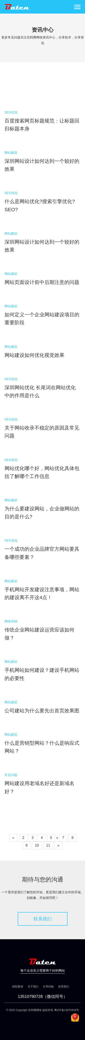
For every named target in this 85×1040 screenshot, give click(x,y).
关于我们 (33, 986)
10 (37, 845)
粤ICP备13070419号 (66, 1010)
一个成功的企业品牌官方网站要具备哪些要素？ (42, 553)
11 (48, 845)
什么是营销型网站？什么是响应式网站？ (42, 747)
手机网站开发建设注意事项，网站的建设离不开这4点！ (42, 593)
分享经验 (48, 986)
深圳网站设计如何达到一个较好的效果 (42, 165)
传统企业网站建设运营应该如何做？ (39, 634)
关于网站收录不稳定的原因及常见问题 (42, 432)
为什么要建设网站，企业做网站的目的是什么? (42, 512)
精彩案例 (17, 986)
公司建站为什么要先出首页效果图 (42, 710)
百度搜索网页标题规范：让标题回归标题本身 (42, 125)
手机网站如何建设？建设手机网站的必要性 (42, 674)
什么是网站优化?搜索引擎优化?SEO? (40, 205)
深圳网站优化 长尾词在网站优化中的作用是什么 (40, 391)
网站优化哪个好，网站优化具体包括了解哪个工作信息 (42, 472)
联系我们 (43, 918)
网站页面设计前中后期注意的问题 (42, 282)
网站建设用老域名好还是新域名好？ (39, 787)
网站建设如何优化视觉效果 (34, 355)
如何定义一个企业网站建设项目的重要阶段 (42, 318)
